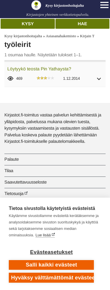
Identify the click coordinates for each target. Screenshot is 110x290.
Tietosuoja (13, 193)
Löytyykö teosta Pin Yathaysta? (39, 68)
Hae (82, 23)
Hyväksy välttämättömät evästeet (52, 278)
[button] (99, 81)
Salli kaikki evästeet (51, 265)
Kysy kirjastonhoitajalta (23, 36)
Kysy (28, 23)
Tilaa (8, 170)
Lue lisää (43, 235)
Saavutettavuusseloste (25, 181)
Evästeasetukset (51, 252)
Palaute (11, 159)
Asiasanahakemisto (61, 36)
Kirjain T (87, 36)
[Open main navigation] (104, 5)
